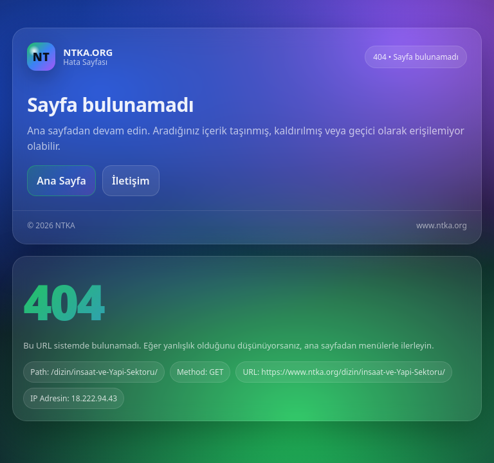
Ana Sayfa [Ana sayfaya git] (61, 181)
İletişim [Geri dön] (131, 181)
